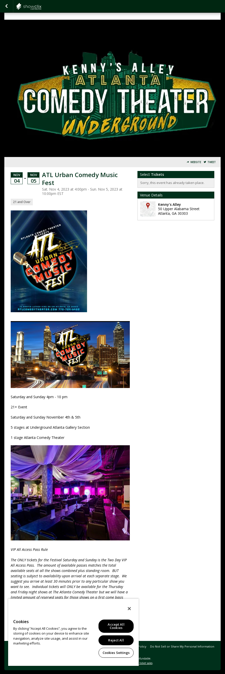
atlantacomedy (41, 6)
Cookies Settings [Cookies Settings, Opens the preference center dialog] (116, 652)
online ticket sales (141, 663)
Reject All (116, 640)
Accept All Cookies (116, 626)
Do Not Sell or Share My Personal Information (182, 646)
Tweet (211, 162)
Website (195, 162)
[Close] (129, 608)
